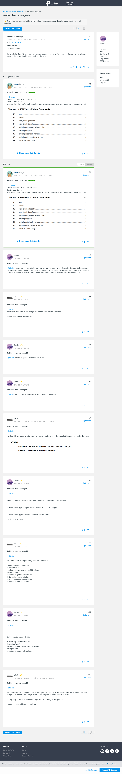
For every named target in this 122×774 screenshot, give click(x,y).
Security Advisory (27, 756)
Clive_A (21, 84)
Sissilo (16, 256)
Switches (21, 11)
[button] (88, 67)
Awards (24, 753)
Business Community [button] (69, 3)
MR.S (16, 297)
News (24, 750)
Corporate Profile (8, 750)
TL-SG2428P (17, 42)
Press (24, 746)
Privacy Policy (7, 756)
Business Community (10, 11)
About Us (6, 746)
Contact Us (6, 753)
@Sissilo (12, 97)
